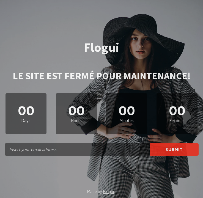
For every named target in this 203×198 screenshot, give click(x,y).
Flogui (108, 191)
